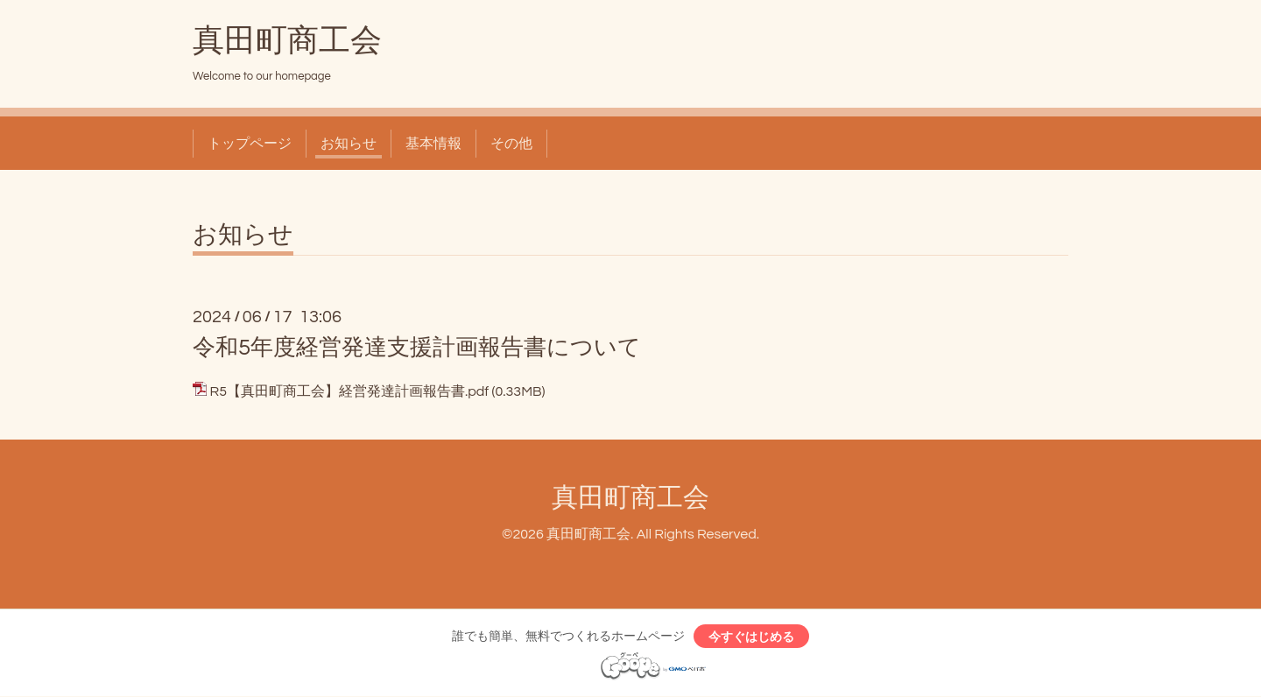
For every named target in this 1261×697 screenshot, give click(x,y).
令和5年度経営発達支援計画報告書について (417, 347)
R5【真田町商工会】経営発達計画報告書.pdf (349, 391)
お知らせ (349, 144)
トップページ (250, 144)
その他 (511, 144)
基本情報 (433, 144)
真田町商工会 (287, 41)
